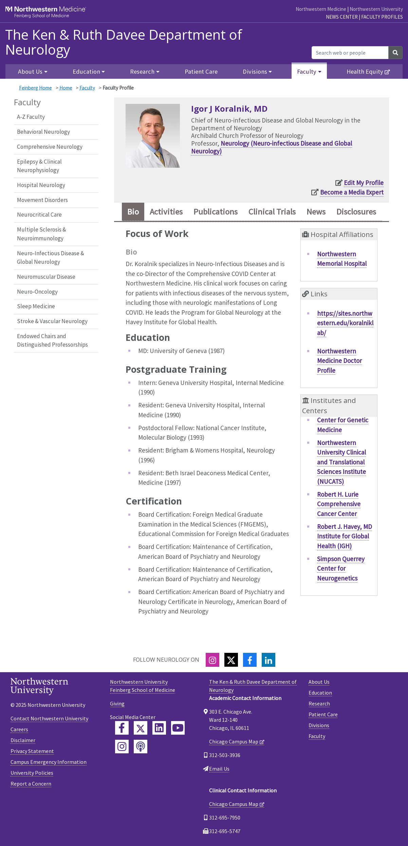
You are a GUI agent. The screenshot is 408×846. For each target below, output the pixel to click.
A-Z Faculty (31, 117)
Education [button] (86, 71)
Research (319, 703)
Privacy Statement (32, 751)
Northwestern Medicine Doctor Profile (339, 360)
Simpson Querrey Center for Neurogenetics (341, 568)
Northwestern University (376, 9)
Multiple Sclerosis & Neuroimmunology (41, 234)
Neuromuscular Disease (46, 276)
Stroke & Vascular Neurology (52, 321)
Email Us (219, 768)
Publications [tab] (215, 211)
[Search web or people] (350, 52)
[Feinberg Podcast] (140, 746)
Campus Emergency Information (49, 761)
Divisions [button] (255, 71)
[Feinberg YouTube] (178, 728)
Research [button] (142, 71)
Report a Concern (31, 783)
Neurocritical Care (39, 214)
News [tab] (316, 211)
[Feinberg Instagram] (122, 746)
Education (320, 692)
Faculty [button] (306, 71)
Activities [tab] (166, 211)
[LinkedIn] (268, 660)
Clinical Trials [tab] (272, 211)
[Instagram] (212, 660)
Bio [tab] (133, 211)
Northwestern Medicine (321, 9)
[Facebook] (250, 660)
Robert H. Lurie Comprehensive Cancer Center (338, 504)
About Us (319, 681)
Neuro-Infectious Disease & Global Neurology (50, 258)
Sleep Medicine (36, 306)
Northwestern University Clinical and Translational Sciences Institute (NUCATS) (341, 462)
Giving (117, 703)
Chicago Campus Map (233, 741)
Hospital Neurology (41, 185)
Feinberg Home (35, 88)
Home (65, 88)
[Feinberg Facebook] (122, 728)
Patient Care (201, 71)
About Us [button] (30, 71)
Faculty (87, 88)
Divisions (319, 725)
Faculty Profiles (382, 17)
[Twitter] (231, 660)
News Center (342, 17)
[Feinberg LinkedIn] (159, 728)
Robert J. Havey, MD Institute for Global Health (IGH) (344, 536)
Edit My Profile (364, 183)
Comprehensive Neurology (49, 146)
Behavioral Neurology (43, 131)
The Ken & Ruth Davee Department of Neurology (123, 42)
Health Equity (365, 71)
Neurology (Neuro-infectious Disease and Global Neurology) (271, 147)
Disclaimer (23, 740)
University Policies (32, 772)
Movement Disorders (42, 200)
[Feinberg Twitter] (140, 728)
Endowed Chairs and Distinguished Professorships (52, 340)
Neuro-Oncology (37, 291)
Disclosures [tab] (356, 211)
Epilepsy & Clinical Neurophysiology (39, 166)
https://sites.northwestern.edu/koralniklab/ (345, 323)
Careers (19, 729)
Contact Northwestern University (49, 718)
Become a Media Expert (352, 192)
